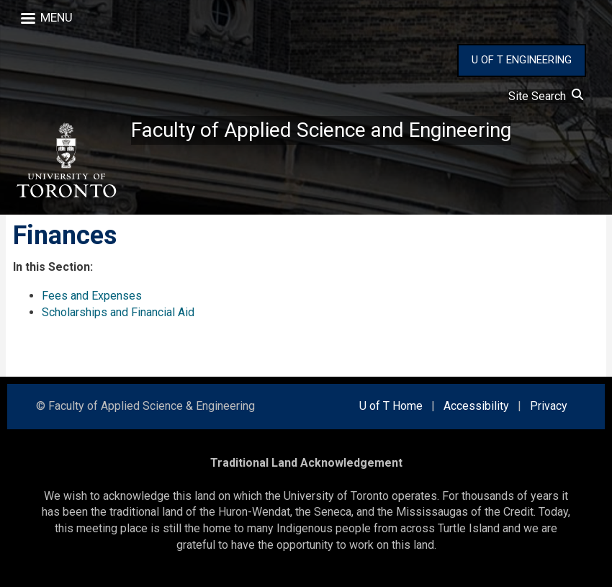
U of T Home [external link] (391, 406)
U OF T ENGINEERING (522, 59)
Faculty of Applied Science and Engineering (321, 130)
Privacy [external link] (548, 406)
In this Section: (53, 267)
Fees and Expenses (92, 296)
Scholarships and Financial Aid (118, 312)
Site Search (545, 96)
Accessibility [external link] (476, 406)
